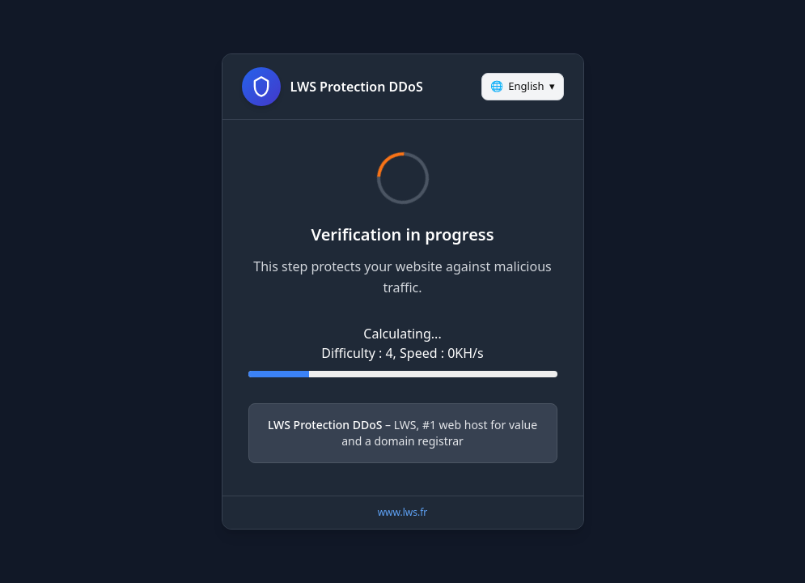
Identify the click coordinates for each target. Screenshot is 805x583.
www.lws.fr (403, 512)
